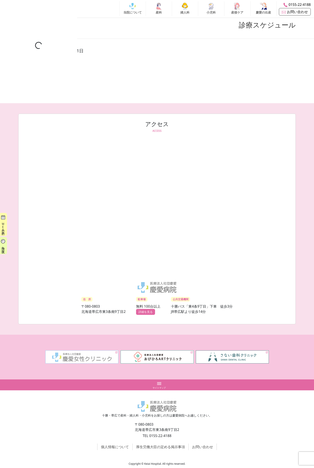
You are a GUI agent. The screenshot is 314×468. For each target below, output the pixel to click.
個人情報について (115, 446)
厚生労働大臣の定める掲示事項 (160, 446)
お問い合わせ (202, 446)
